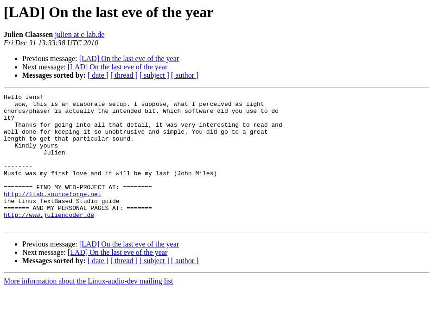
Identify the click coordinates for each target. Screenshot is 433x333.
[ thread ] (124, 75)
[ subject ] (154, 75)
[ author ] (185, 75)
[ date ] (98, 75)
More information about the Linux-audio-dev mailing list (88, 307)
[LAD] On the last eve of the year (129, 58)
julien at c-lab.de (79, 34)
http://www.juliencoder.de (49, 239)
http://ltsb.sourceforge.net (53, 214)
